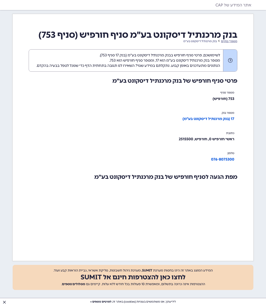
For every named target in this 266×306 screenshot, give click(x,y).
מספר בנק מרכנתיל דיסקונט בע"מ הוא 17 (188, 60)
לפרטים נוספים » (100, 301)
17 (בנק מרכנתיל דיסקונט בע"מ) (208, 119)
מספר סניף (227, 92)
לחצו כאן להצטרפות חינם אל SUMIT (133, 277)
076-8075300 (222, 159)
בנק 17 (121, 55)
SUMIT (147, 270)
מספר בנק (228, 113)
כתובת (230, 133)
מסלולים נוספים (73, 284)
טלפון (230, 153)
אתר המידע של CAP (233, 5)
